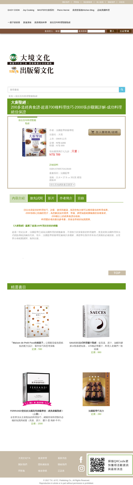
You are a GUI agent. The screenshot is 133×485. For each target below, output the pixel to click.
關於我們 (65, 2)
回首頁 (121, 2)
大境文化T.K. (24, 458)
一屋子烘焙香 (14, 22)
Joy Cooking (28, 10)
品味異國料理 (103, 10)
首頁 (11, 96)
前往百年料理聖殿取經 (60, 22)
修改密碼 (42, 470)
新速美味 (27, 22)
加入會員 (100, 2)
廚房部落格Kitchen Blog (83, 10)
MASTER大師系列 (45, 10)
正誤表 (61, 470)
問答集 (76, 2)
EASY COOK (14, 10)
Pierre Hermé (63, 10)
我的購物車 (87, 2)
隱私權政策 (43, 464)
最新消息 (62, 458)
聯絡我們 (111, 2)
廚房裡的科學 (40, 22)
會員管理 (42, 458)
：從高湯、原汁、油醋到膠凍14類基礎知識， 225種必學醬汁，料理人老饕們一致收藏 (96, 345)
